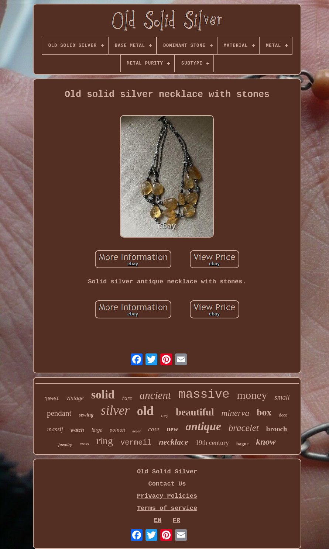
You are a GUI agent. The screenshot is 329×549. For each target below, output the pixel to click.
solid (103, 394)
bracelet (244, 428)
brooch (276, 429)
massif (55, 429)
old (145, 411)
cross (84, 443)
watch (77, 430)
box (264, 412)
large (97, 430)
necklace (173, 441)
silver (115, 410)
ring (104, 440)
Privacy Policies (167, 496)
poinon (117, 430)
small (281, 397)
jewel (52, 398)
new (172, 429)
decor (136, 431)
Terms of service (167, 508)
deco (283, 415)
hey (164, 416)
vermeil (135, 442)
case (153, 429)
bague (242, 443)
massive (204, 394)
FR (176, 520)
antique (203, 426)
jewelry (65, 444)
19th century (212, 442)
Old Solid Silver (167, 471)
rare (127, 398)
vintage (75, 398)
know (265, 441)
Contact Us (167, 483)
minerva (235, 413)
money (252, 395)
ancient (155, 395)
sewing (86, 415)
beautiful (195, 412)
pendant (59, 413)
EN (157, 520)
